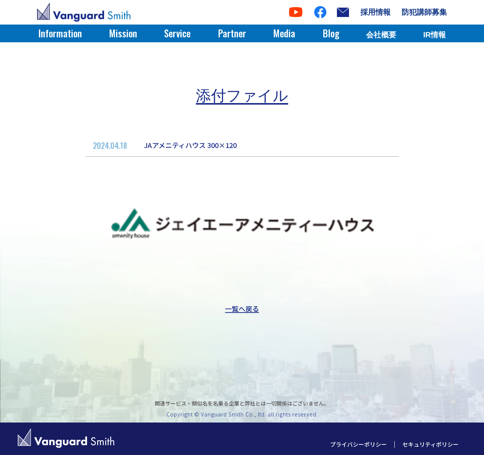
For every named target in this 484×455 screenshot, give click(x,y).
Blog (331, 33)
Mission (123, 33)
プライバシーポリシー (358, 444)
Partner (232, 33)
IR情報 (434, 35)
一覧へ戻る (242, 308)
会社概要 (381, 35)
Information (60, 33)
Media (284, 33)
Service (177, 33)
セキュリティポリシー (430, 444)
